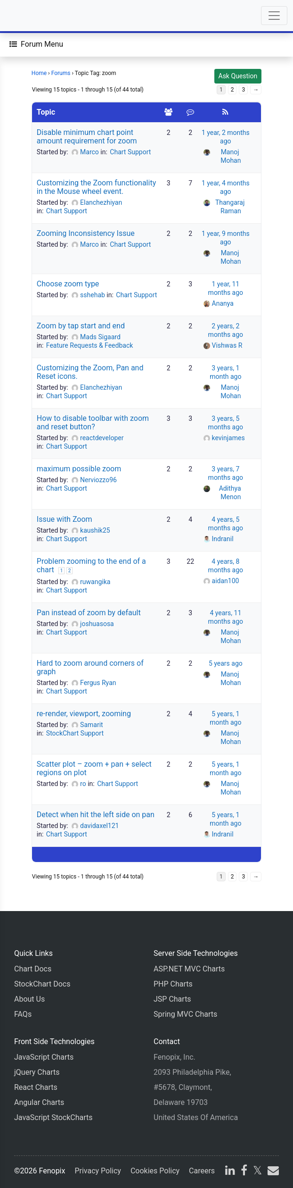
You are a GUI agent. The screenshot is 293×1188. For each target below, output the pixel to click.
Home (39, 73)
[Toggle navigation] (274, 15)
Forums (61, 73)
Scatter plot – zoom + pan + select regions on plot (94, 768)
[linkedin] (230, 1171)
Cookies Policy (154, 1170)
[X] (257, 1171)
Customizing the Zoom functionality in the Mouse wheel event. (96, 187)
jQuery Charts (36, 1072)
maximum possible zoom (79, 468)
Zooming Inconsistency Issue (86, 233)
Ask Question (238, 76)
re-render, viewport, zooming (84, 713)
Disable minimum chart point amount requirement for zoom (87, 136)
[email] (272, 1171)
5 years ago (226, 663)
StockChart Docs (42, 983)
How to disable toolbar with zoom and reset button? (93, 422)
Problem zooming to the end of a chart (91, 565)
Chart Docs (32, 968)
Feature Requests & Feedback (89, 345)
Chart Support (130, 152)
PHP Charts (173, 983)
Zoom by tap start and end (81, 325)
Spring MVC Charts (185, 1014)
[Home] (34, 15)
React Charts (35, 1087)
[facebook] (244, 1171)
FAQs (23, 1014)
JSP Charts (172, 999)
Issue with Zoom (64, 519)
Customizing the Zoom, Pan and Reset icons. (90, 372)
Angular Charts (39, 1102)
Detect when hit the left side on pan (96, 814)
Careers (202, 1170)
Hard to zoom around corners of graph (90, 667)
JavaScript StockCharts (53, 1117)
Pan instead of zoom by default (89, 612)
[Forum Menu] (36, 44)
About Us (29, 999)
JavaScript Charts (43, 1057)
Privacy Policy (97, 1170)
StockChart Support (75, 733)
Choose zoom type (68, 283)
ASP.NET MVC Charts (189, 968)
